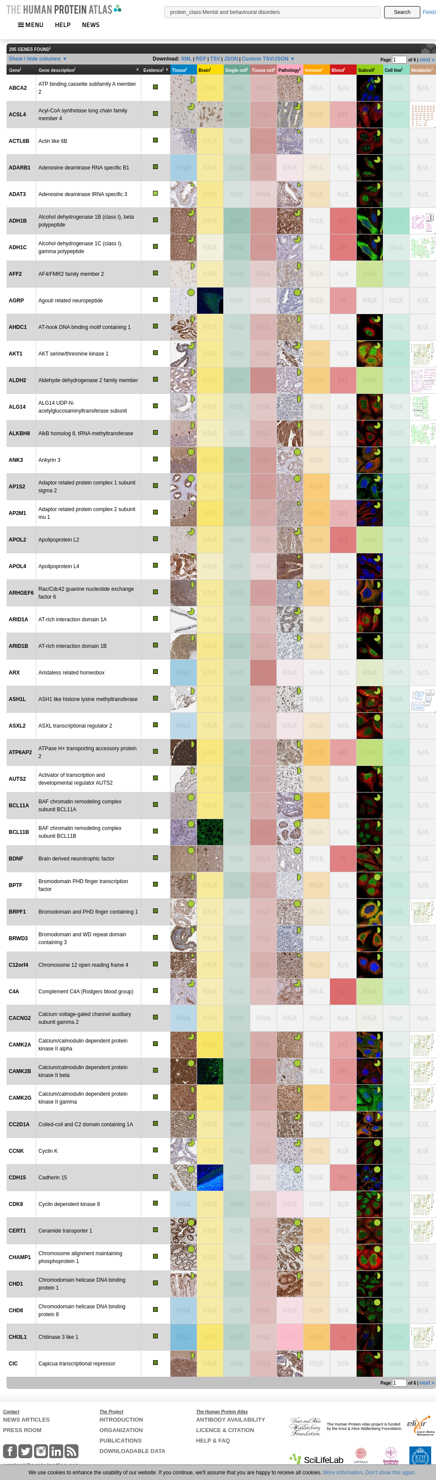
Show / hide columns (35, 59)
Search (402, 12)
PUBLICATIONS (120, 1440)
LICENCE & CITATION (225, 1430)
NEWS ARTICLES (26, 1419)
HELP (63, 24)
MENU (30, 24)
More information (342, 1473)
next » (427, 60)
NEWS (91, 24)
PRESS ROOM (22, 1430)
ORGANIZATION (121, 1430)
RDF (201, 59)
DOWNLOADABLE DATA (132, 1451)
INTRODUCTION (121, 1419)
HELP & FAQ (213, 1440)
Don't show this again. (390, 1473)
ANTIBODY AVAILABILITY (230, 1419)
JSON (231, 59)
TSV (215, 59)
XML (186, 59)
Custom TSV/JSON (265, 59)
